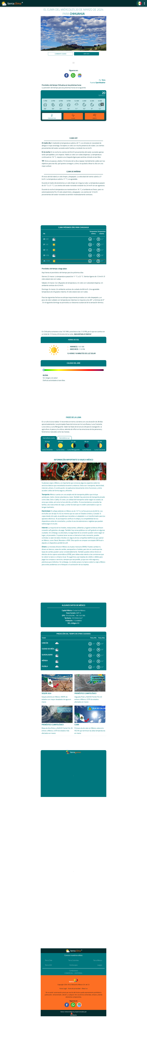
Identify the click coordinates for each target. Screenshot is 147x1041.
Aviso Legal (63, 988)
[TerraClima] (140, 3)
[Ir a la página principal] (12, 3)
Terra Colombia (73, 960)
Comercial (68, 973)
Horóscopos (73, 965)
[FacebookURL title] (66, 75)
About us (84, 988)
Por (102, 80)
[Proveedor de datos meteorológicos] (73, 1014)
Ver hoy (86, 54)
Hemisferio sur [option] (64, 438)
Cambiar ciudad (60, 54)
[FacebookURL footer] (66, 1004)
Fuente (97, 82)
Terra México (97, 960)
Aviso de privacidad (74, 988)
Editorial (78, 973)
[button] (144, 3)
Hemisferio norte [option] (49, 438)
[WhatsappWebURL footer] (73, 1004)
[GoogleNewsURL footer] (79, 1004)
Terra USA (48, 965)
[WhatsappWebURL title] (73, 75)
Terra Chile (48, 960)
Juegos (99, 965)
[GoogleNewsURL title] (79, 75)
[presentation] (102, 104)
